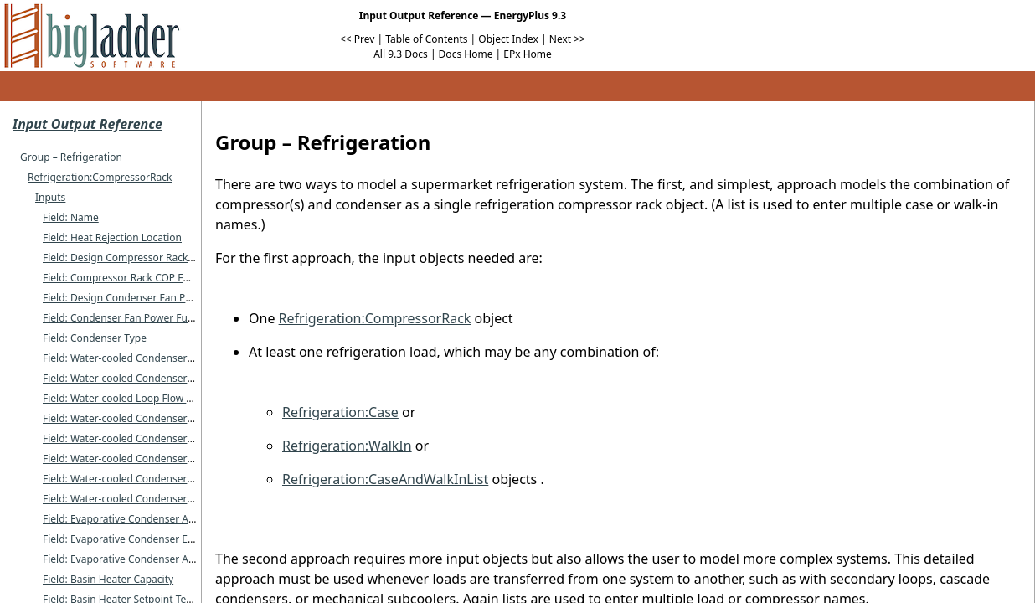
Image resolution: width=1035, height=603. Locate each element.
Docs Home (466, 54)
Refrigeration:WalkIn (347, 445)
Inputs (50, 197)
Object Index (508, 39)
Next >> (567, 39)
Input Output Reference (87, 124)
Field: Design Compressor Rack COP (126, 257)
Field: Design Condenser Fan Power (126, 298)
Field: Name (71, 217)
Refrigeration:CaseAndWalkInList (385, 479)
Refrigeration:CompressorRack (100, 177)
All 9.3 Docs (400, 54)
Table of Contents (426, 39)
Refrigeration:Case (340, 412)
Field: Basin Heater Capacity (108, 579)
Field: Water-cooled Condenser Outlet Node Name (160, 378)
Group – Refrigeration (71, 157)
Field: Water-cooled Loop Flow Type (126, 398)
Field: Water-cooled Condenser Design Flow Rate (156, 438)
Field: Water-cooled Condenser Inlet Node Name (156, 358)
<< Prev (357, 39)
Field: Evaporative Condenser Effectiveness (143, 539)
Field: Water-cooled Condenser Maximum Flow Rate (164, 458)
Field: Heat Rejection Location (112, 237)
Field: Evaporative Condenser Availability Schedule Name (176, 519)
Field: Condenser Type (95, 338)
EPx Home (527, 54)
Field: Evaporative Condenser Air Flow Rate (143, 559)
